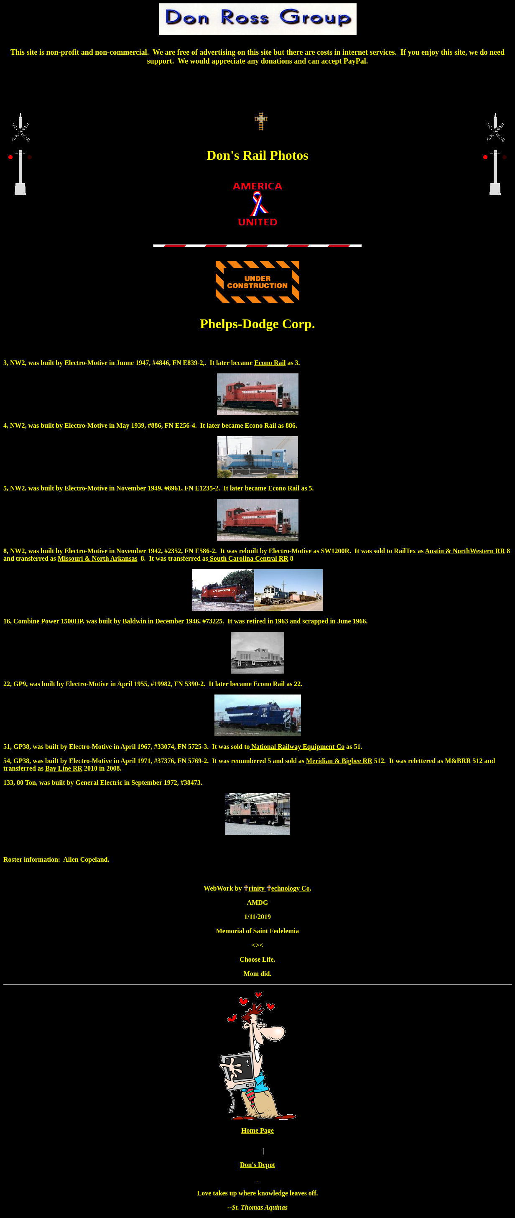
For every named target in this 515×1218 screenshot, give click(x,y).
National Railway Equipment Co (297, 746)
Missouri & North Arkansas (98, 558)
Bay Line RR (63, 768)
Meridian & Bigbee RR (339, 760)
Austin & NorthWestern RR (465, 550)
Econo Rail (270, 362)
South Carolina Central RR (248, 558)
